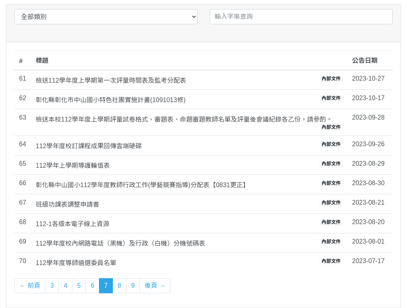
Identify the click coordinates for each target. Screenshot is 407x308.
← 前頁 (29, 285)
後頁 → (155, 285)
